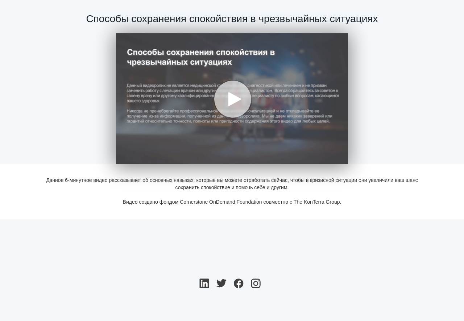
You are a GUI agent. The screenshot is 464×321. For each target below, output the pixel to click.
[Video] (232, 98)
